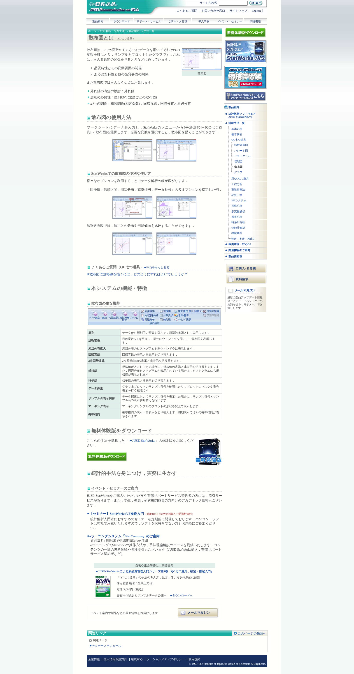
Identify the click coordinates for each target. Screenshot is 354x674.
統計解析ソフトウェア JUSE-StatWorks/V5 (242, 115)
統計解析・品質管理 (112, 31)
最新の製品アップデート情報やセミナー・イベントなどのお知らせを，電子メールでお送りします (245, 303)
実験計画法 (238, 189)
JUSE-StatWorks (143, 440)
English (256, 10)
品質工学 (236, 195)
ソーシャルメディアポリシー (166, 659)
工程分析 (236, 184)
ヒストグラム (242, 156)
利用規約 (194, 659)
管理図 (238, 161)
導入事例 (203, 21)
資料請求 (246, 279)
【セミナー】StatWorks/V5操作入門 (116, 513)
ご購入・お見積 (246, 268)
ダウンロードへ (182, 595)
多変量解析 (238, 211)
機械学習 (236, 233)
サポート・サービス (149, 21)
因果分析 (236, 217)
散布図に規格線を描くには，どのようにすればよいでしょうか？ (138, 274)
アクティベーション (238, 93)
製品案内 (134, 31)
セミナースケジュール (106, 645)
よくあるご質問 (187, 10)
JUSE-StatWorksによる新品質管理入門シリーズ (155, 571)
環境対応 (137, 659)
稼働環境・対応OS (239, 244)
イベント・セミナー (230, 21)
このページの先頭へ (252, 633)
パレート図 (241, 150)
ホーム (92, 31)
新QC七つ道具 (240, 178)
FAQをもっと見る (158, 267)
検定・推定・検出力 (243, 238)
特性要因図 (241, 145)
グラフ (238, 172)
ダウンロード (122, 21)
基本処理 (236, 129)
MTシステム (238, 200)
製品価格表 (235, 256)
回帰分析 (236, 206)
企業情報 (94, 659)
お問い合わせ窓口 (213, 10)
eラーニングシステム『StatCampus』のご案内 (124, 536)
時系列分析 (238, 222)
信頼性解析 (238, 227)
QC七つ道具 (238, 139)
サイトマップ (238, 10)
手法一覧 (149, 31)
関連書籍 (255, 21)
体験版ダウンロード (103, 454)
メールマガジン (198, 610)
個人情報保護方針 (115, 659)
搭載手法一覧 (236, 123)
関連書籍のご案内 (239, 250)
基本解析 (236, 134)
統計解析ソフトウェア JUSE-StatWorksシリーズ (244, 45)
